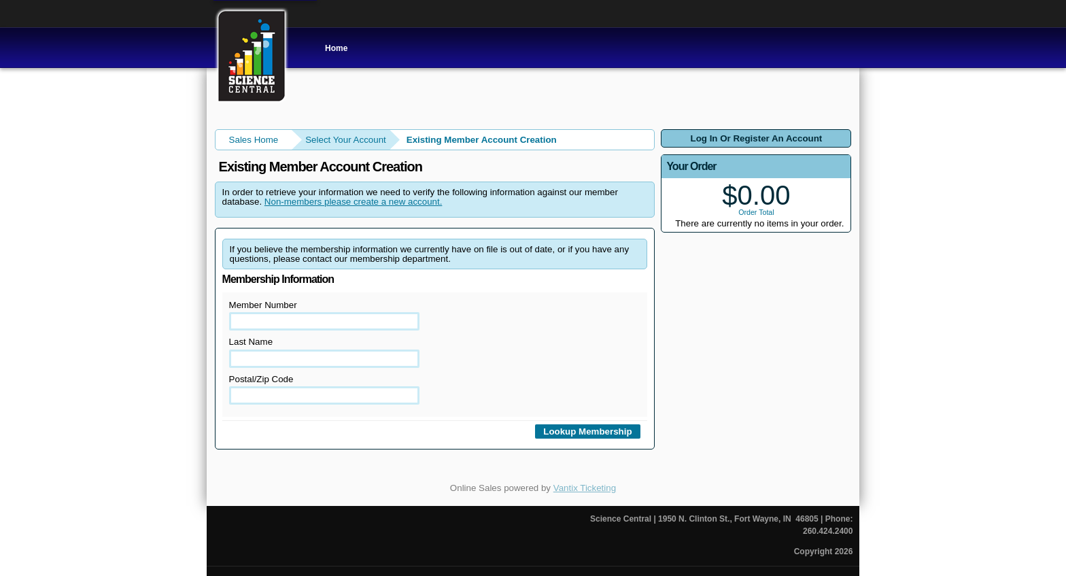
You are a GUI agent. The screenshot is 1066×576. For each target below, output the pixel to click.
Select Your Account (345, 140)
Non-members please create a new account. (353, 202)
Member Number (324, 315)
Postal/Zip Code (324, 389)
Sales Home (254, 140)
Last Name (324, 352)
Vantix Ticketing (584, 488)
